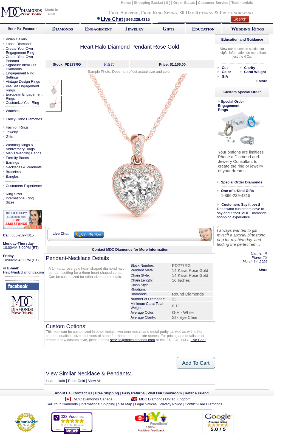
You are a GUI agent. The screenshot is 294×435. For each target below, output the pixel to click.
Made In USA (51, 12)
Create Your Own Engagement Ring (20, 50)
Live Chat (109, 19)
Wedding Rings (247, 29)
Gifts (168, 29)
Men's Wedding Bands (23, 153)
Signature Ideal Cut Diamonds (21, 67)
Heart (50, 381)
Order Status (184, 3)
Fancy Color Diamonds (24, 119)
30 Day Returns (196, 12)
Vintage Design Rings (23, 81)
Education (203, 29)
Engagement (98, 29)
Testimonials (242, 3)
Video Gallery (16, 39)
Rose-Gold (76, 381)
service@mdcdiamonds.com (132, 340)
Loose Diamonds (19, 44)
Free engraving (236, 12)
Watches (12, 111)
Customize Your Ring (22, 103)
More (263, 81)
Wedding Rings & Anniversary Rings (20, 147)
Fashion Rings (17, 127)
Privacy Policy (171, 404)
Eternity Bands (17, 158)
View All (94, 381)
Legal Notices (146, 404)
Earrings (12, 162)
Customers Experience (24, 186)
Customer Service (213, 3)
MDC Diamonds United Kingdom (165, 399)
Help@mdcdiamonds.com (23, 272)
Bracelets (13, 172)
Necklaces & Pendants (24, 167)
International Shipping (98, 404)
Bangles (12, 176)
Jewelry (134, 29)
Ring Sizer (14, 194)
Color (226, 72)
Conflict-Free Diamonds (203, 404)
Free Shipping (123, 12)
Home (126, 3)
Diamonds (62, 29)
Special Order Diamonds (241, 182)
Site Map (125, 404)
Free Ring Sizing (159, 12)
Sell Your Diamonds (62, 404)
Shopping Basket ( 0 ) (152, 3)
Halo (61, 381)
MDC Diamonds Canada (93, 399)
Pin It (109, 64)
